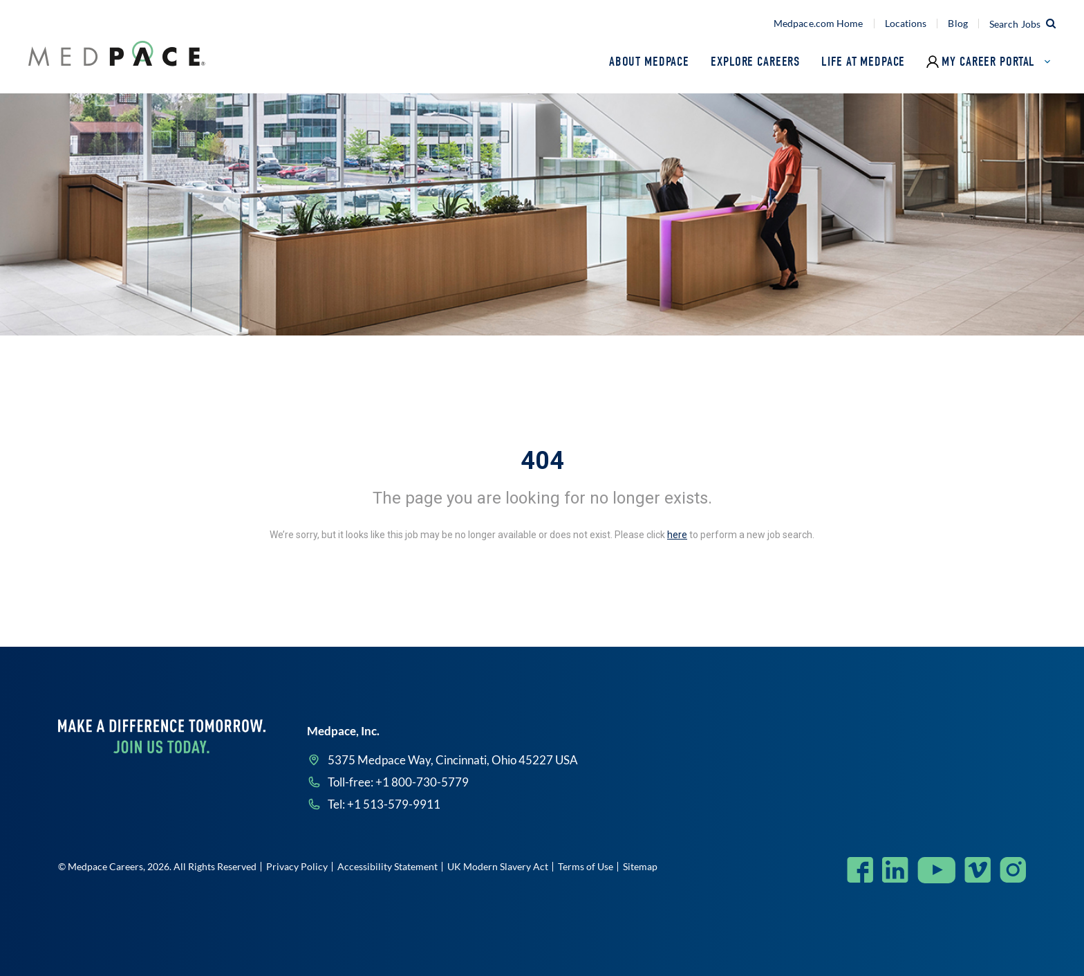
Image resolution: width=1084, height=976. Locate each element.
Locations (906, 23)
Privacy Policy (297, 866)
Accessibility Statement (387, 866)
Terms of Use (585, 866)
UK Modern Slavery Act (497, 866)
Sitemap (640, 866)
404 (542, 460)
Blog (957, 23)
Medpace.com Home (818, 23)
